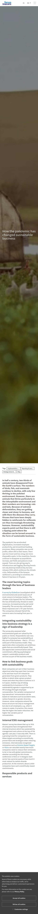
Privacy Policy (19, 891)
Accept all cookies (19, 898)
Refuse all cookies (19, 904)
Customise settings (20, 909)
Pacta (5, 747)
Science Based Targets (25, 745)
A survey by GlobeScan (10, 592)
